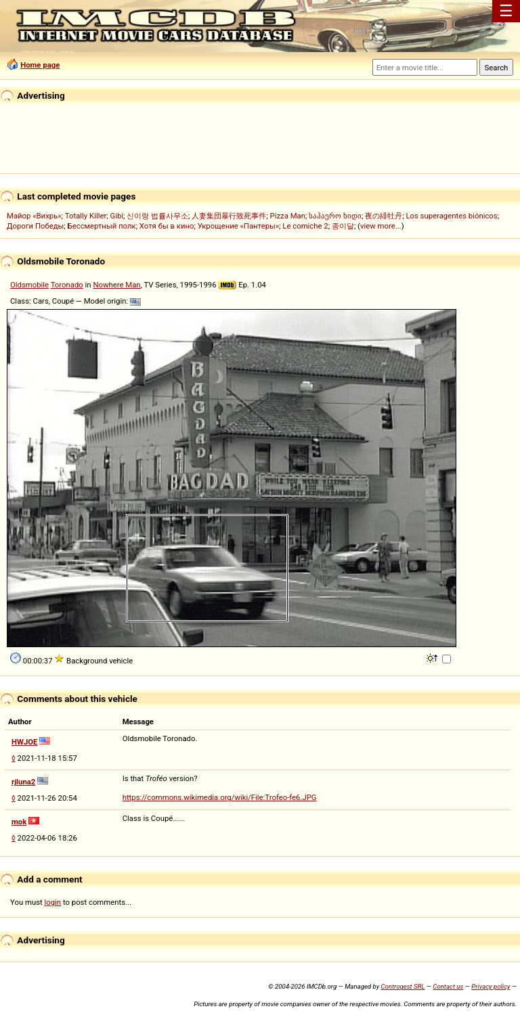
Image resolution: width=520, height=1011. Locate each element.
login (53, 902)
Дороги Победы (35, 226)
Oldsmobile (29, 284)
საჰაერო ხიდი (335, 215)
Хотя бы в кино (166, 226)
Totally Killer (85, 215)
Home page (40, 65)
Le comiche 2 (305, 226)
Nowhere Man (116, 284)
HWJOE (24, 742)
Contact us (448, 986)
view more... (381, 226)
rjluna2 (23, 781)
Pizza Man (287, 215)
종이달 (343, 226)
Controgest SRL (403, 986)
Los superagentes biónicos (451, 215)
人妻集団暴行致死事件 (229, 215)
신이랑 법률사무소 (157, 215)
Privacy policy (490, 986)
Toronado (67, 284)
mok (19, 821)
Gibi (116, 215)
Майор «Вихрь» (34, 215)
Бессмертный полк (102, 226)
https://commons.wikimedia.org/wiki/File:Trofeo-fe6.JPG (220, 797)
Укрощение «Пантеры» (238, 226)
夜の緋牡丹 (383, 215)
